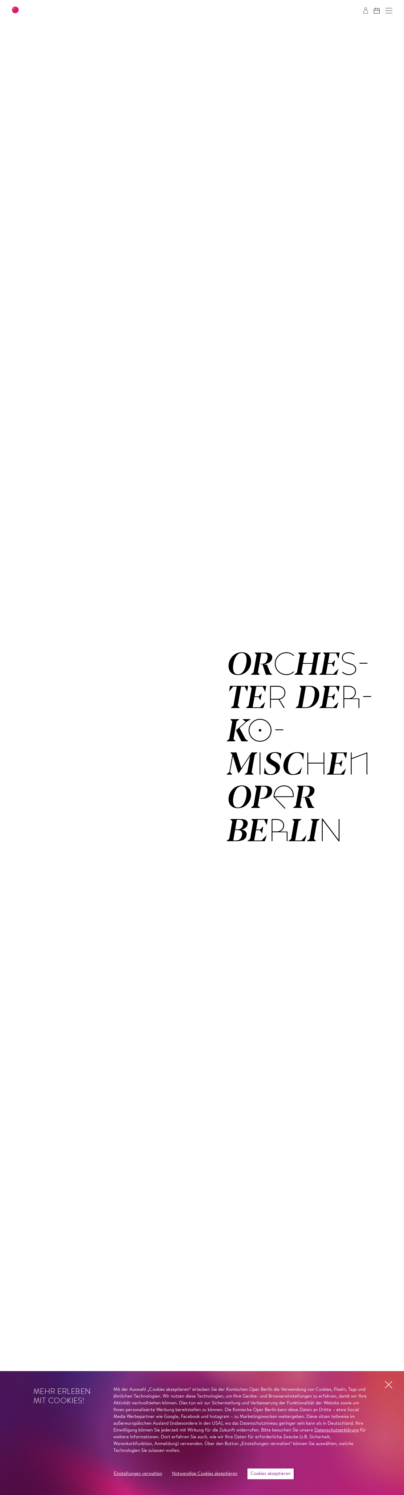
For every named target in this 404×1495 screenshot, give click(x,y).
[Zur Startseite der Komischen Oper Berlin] (49, 10)
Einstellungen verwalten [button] (138, 1474)
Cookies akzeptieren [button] (271, 1474)
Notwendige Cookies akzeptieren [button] (205, 1474)
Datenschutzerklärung (336, 1430)
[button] (388, 10)
